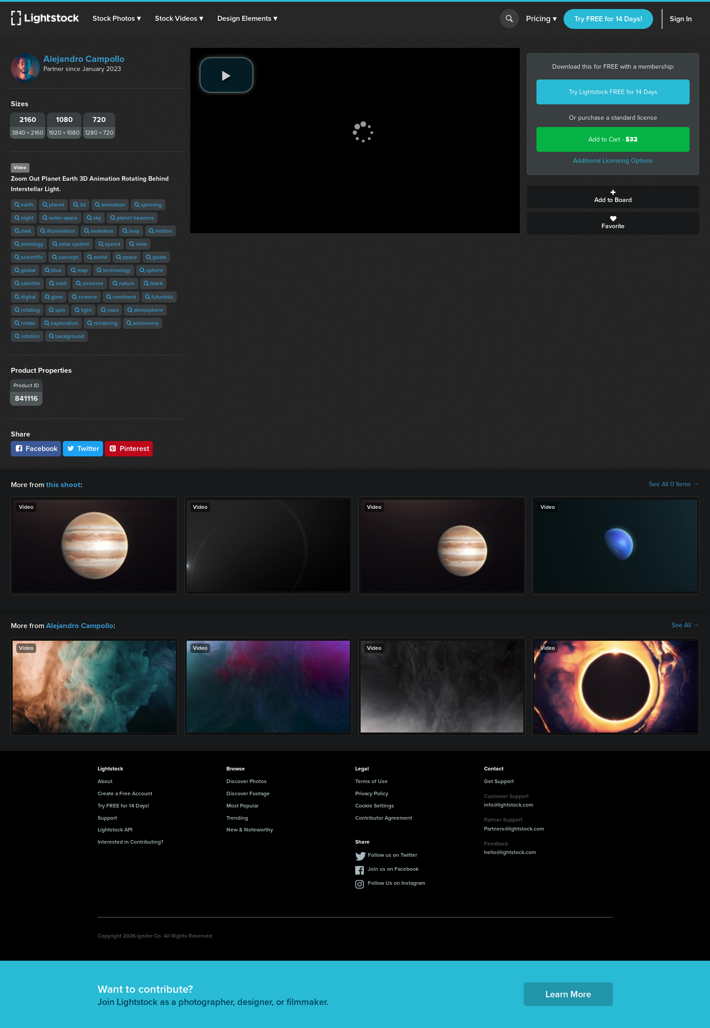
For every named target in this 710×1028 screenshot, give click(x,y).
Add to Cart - (613, 139)
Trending (237, 817)
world (97, 257)
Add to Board (613, 197)
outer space (60, 218)
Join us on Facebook (393, 868)
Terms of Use (371, 780)
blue (53, 270)
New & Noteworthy (249, 829)
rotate (24, 323)
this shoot (62, 484)
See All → (685, 624)
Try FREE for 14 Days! (608, 19)
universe (89, 283)
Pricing (541, 19)
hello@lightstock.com (510, 851)
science (84, 297)
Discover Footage (248, 793)
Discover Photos (246, 780)
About (105, 780)
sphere (151, 270)
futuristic (159, 297)
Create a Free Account (125, 793)
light (83, 310)
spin (57, 310)
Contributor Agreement (383, 817)
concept (65, 257)
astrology (28, 244)
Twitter (83, 448)
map (79, 270)
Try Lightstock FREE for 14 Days (613, 92)
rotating (27, 310)
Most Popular (242, 805)
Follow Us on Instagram (396, 882)
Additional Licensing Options (613, 160)
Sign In (681, 19)
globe (156, 257)
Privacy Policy (371, 793)
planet (53, 205)
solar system (70, 244)
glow (54, 297)
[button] (117, 18)
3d (79, 205)
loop (131, 231)
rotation (27, 336)
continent (121, 297)
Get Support (499, 780)
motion (160, 231)
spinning (148, 205)
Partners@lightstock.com (514, 828)
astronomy (143, 323)
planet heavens (132, 218)
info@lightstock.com (508, 804)
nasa (109, 310)
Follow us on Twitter (392, 854)
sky (94, 218)
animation (110, 205)
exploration (61, 323)
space (126, 257)
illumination (57, 231)
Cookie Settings (374, 805)
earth (23, 205)
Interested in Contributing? (131, 841)
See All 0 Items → (674, 484)
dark (22, 231)
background (66, 336)
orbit (58, 283)
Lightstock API (115, 829)
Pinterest (128, 448)
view (138, 244)
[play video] (226, 75)
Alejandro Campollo (83, 59)
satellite (27, 283)
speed (109, 244)
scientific (28, 257)
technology (114, 270)
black (153, 283)
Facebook (35, 448)
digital (25, 297)
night (23, 218)
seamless (98, 231)
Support (107, 817)
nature (124, 283)
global (25, 270)
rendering (102, 323)
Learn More (568, 993)
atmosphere (145, 310)
